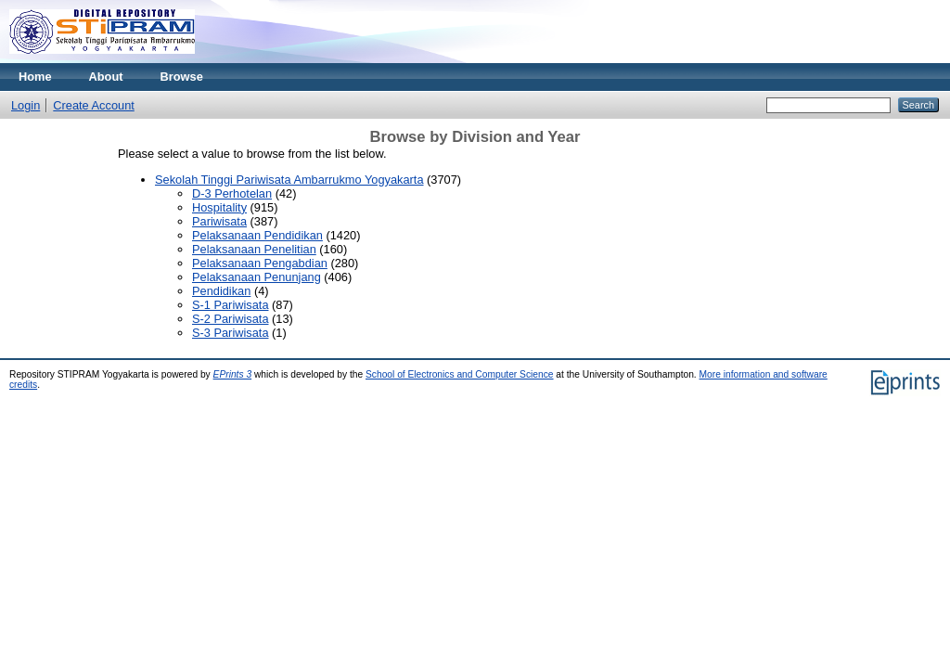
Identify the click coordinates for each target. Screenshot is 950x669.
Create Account (94, 105)
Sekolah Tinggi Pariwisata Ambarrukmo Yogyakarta (289, 180)
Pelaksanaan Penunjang (256, 277)
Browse (181, 77)
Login (25, 105)
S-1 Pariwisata (230, 305)
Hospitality (219, 207)
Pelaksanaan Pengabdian (259, 263)
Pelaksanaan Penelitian (254, 249)
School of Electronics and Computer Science (460, 374)
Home (35, 77)
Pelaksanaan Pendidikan (257, 235)
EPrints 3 (232, 374)
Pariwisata (219, 221)
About (106, 77)
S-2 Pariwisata (230, 319)
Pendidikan (221, 291)
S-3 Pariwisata (230, 333)
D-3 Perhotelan (232, 193)
